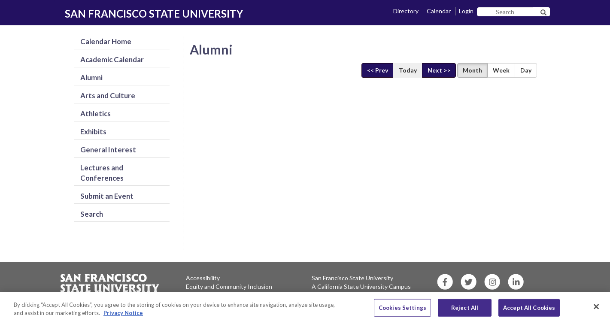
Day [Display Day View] (525, 70)
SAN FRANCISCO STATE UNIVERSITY (154, 13)
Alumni (91, 77)
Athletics (95, 113)
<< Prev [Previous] (377, 70)
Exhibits (93, 131)
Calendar (439, 11)
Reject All (464, 311)
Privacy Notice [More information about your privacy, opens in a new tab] (123, 317)
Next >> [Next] (439, 70)
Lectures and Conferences (102, 172)
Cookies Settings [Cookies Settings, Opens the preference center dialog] (402, 311)
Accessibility (203, 278)
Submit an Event (107, 195)
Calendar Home (105, 41)
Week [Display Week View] (501, 70)
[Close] (596, 310)
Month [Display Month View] (472, 70)
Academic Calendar (112, 59)
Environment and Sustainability (227, 295)
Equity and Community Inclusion (229, 286)
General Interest (108, 149)
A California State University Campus (361, 286)
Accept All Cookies (529, 311)
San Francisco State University (352, 278)
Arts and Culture (107, 95)
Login (466, 11)
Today (408, 70)
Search (91, 213)
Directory (406, 11)
